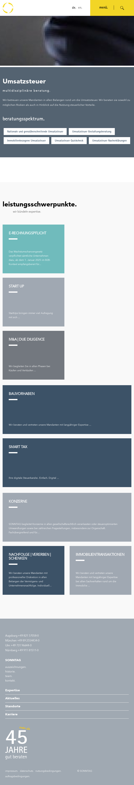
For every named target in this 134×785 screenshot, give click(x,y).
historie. (10, 671)
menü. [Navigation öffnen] (103, 8)
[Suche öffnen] (122, 8)
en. (80, 8)
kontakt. (10, 680)
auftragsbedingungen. (17, 776)
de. (74, 8)
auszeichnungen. (15, 667)
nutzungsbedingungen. (48, 771)
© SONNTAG (84, 771)
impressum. (11, 771)
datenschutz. (27, 771)
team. (8, 676)
